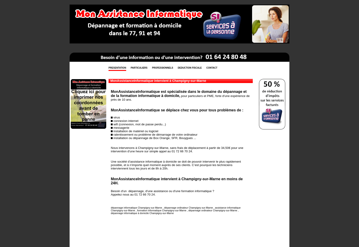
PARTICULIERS (139, 68)
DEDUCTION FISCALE (190, 68)
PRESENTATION (117, 68)
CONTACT (211, 68)
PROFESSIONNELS (162, 68)
